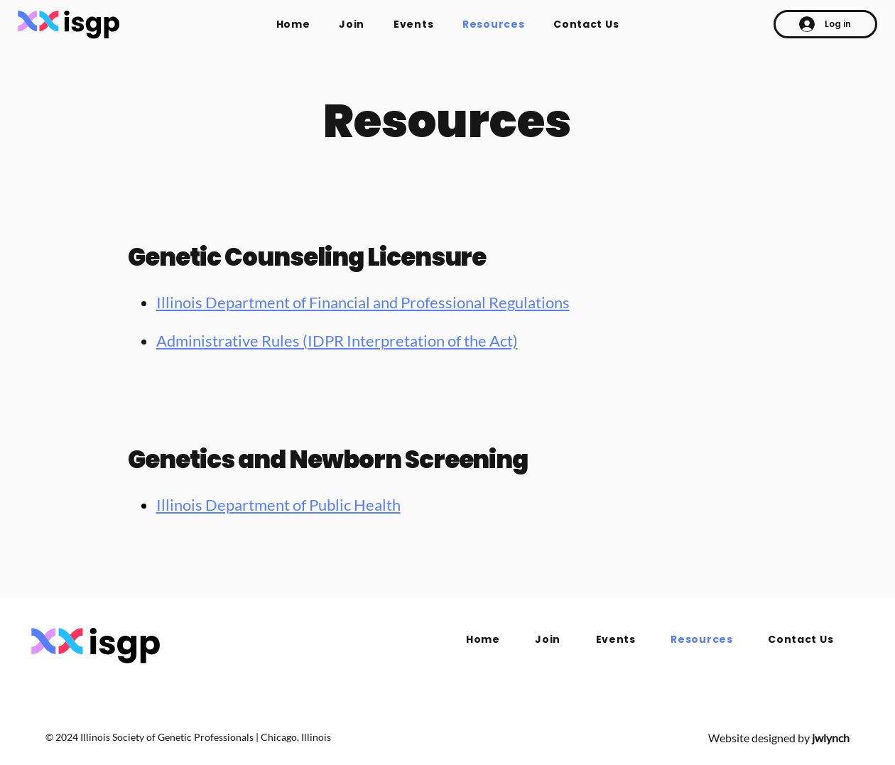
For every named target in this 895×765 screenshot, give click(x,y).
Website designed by (779, 737)
